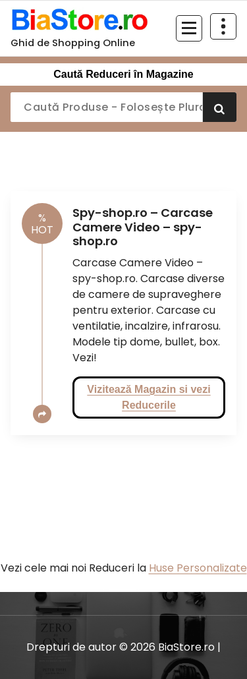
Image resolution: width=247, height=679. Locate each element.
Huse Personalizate (198, 568)
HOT (42, 223)
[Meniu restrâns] (189, 28)
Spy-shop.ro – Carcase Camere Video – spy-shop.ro (142, 226)
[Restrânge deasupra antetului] (223, 26)
